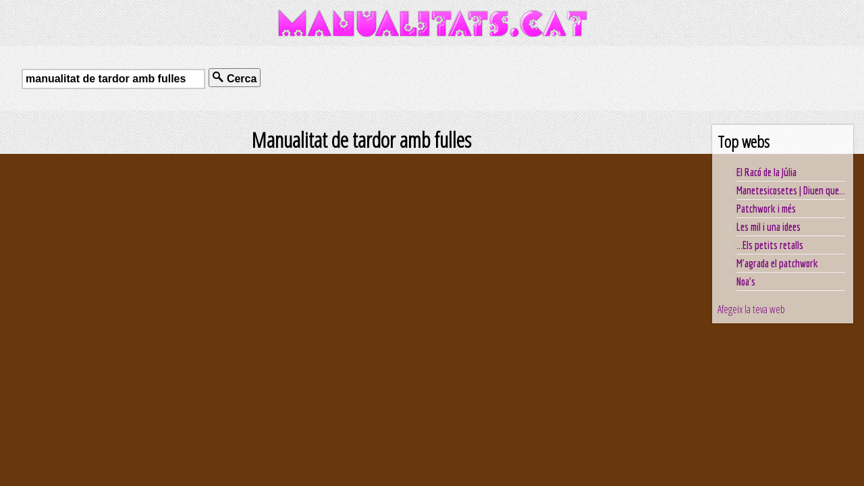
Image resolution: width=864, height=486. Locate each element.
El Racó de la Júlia (766, 172)
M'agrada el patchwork (777, 263)
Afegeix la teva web (751, 309)
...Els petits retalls (769, 245)
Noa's (745, 281)
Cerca (234, 78)
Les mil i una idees (768, 227)
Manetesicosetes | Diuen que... (790, 190)
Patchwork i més (766, 208)
